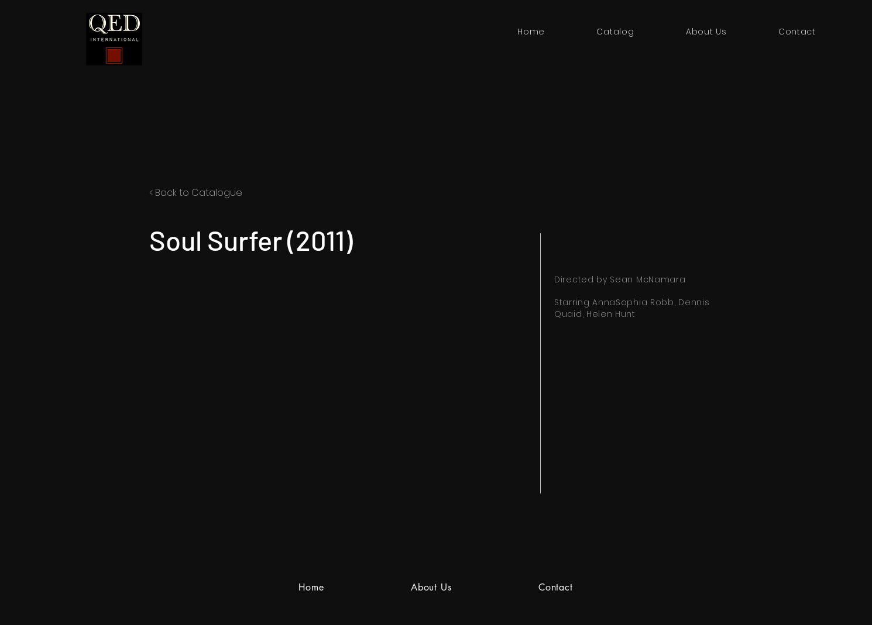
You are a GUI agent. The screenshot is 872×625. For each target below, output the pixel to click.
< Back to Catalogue (195, 192)
